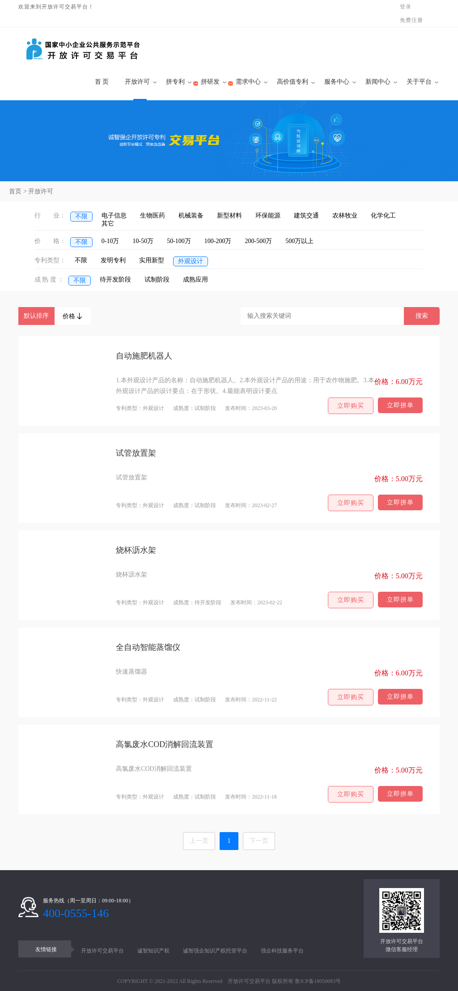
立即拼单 (400, 405)
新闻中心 (377, 81)
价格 (73, 316)
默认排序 (36, 315)
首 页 (99, 81)
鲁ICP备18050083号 (318, 981)
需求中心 (248, 81)
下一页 (259, 840)
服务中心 (336, 81)
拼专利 (175, 81)
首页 (15, 191)
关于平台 (419, 81)
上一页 (199, 840)
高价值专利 (292, 81)
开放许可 (137, 81)
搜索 (422, 315)
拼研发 (210, 81)
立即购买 (350, 405)
